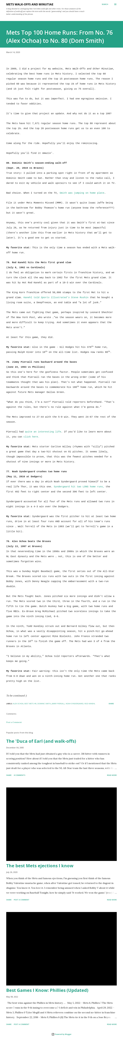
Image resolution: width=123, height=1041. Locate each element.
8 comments (19, 775)
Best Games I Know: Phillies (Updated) (47, 990)
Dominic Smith (44, 703)
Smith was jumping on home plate (82, 193)
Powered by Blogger (61, 1034)
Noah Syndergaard (74, 703)
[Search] (105, 4)
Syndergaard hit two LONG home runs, (79, 486)
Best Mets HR (30, 703)
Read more (112, 775)
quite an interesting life (43, 431)
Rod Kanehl (89, 703)
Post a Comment (14, 722)
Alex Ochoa (18, 703)
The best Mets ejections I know (39, 866)
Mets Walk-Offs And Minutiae (29, 4)
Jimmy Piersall (58, 703)
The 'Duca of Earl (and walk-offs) (41, 741)
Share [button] (111, 703)
